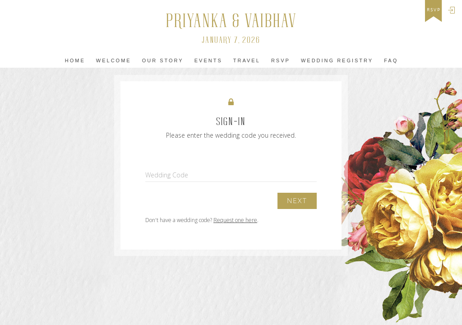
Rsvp (280, 60)
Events (208, 60)
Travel (246, 60)
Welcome (113, 60)
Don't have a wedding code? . (202, 220)
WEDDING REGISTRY (337, 60)
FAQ (391, 60)
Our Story (163, 60)
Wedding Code (166, 175)
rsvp (434, 10)
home (75, 60)
